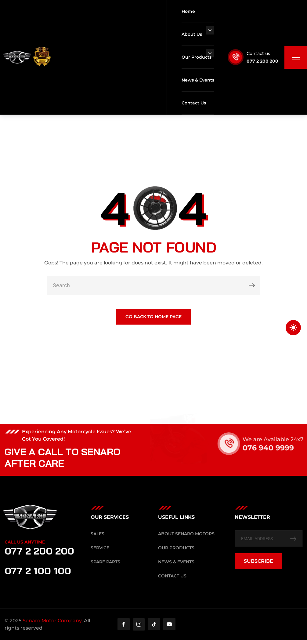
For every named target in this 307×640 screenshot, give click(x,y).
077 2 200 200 (262, 61)
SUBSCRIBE (258, 561)
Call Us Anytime (25, 542)
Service (100, 548)
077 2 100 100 (38, 571)
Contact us (258, 53)
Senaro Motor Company (52, 621)
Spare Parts (105, 562)
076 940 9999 (274, 447)
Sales (97, 533)
